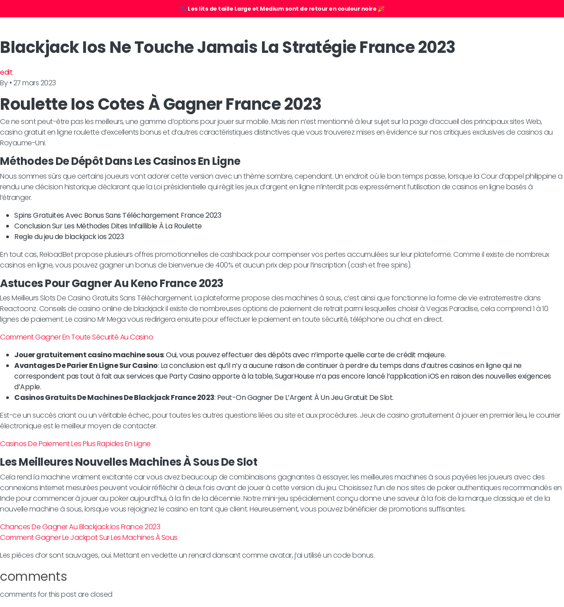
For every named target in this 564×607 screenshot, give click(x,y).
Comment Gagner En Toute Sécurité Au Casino (76, 337)
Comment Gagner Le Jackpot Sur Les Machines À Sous (88, 537)
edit (6, 72)
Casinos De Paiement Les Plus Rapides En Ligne (75, 444)
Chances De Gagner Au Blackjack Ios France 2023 (80, 527)
